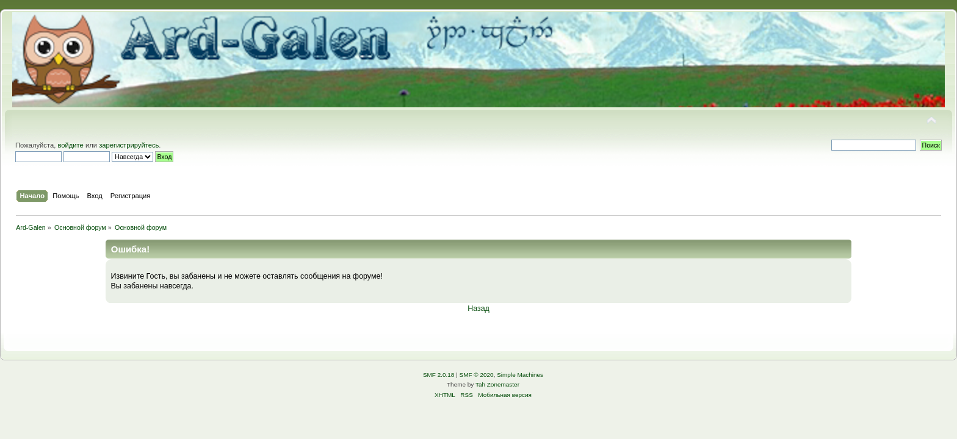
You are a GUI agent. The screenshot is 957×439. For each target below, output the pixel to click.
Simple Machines (520, 374)
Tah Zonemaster (497, 384)
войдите (70, 145)
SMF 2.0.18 (439, 374)
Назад (478, 308)
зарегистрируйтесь (129, 145)
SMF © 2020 (477, 374)
